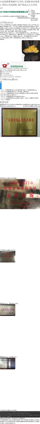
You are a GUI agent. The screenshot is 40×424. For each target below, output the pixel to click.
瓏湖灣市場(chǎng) (4, 104)
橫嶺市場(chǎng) (20, 104)
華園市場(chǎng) (28, 104)
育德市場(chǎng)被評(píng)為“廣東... (8, 178)
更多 (1, 81)
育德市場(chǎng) (4, 106)
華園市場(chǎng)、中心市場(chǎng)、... (9, 356)
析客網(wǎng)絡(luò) (25, 413)
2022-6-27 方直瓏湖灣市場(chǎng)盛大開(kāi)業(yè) (12, 96)
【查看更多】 (18, 76)
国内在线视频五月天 (31, 421)
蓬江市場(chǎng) (36, 104)
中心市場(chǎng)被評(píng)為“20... (8, 250)
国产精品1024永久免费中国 (6, 421)
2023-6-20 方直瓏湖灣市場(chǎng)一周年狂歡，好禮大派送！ (15, 91)
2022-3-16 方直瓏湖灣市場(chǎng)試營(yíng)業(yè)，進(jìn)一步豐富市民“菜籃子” (19, 98)
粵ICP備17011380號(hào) (6, 413)
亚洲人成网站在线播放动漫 (19, 421)
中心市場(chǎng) (13, 104)
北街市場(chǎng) (12, 106)
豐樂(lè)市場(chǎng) (35, 106)
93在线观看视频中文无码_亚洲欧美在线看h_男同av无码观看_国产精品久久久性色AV (19, 4)
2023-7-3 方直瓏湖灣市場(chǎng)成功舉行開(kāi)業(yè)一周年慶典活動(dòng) (18, 90)
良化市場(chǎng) (27, 106)
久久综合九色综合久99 (10, 423)
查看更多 (2, 39)
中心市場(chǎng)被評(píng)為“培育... (8, 410)
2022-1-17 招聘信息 (5, 99)
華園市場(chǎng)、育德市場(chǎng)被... (9, 303)
